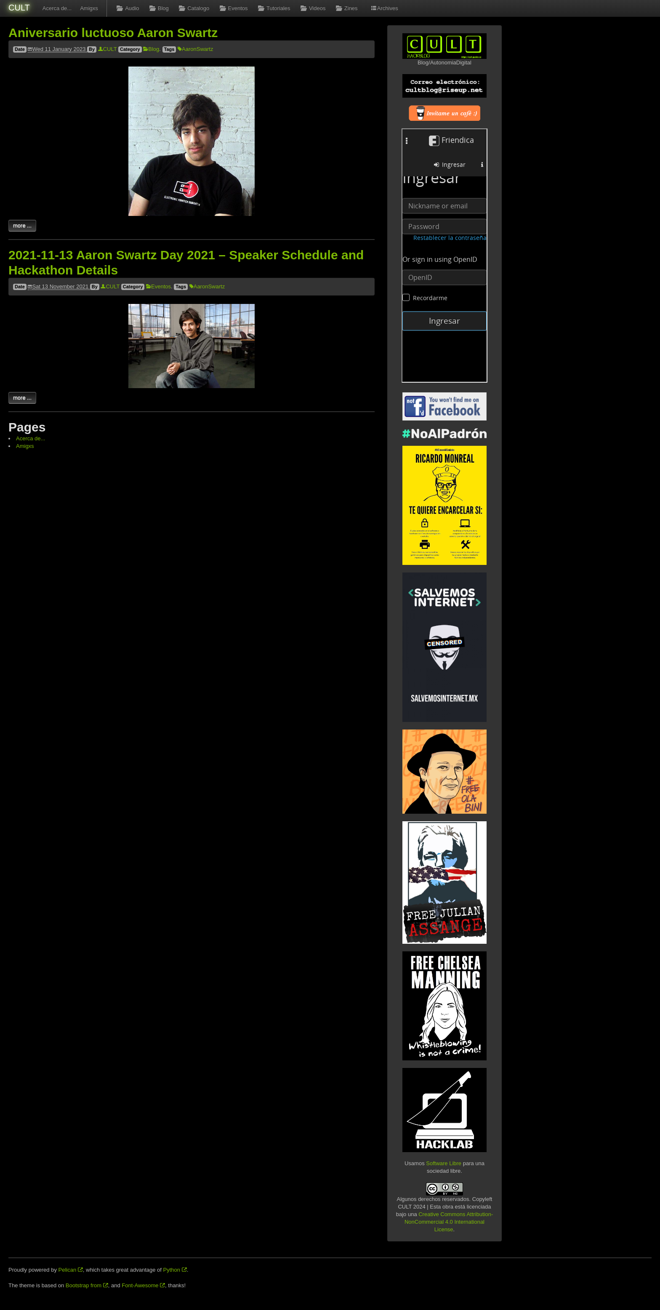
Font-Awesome (143, 1285)
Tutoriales (273, 8)
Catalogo (193, 8)
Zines (345, 8)
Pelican (71, 1270)
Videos (312, 8)
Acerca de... (57, 8)
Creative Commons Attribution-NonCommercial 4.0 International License (449, 1222)
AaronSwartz (195, 49)
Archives (384, 8)
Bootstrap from (87, 1285)
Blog (157, 8)
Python (175, 1270)
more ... (22, 225)
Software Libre (443, 1163)
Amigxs (89, 8)
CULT (19, 7)
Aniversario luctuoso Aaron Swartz (113, 33)
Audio (127, 8)
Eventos (233, 8)
